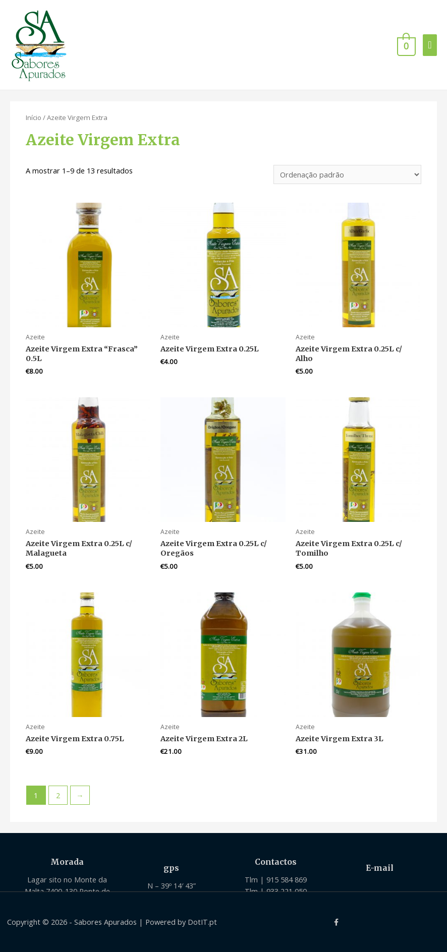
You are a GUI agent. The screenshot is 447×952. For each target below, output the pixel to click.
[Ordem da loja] (347, 175)
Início (33, 117)
